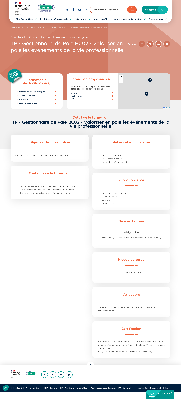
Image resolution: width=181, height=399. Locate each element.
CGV (61, 395)
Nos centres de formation (127, 19)
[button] (146, 100)
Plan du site (69, 395)
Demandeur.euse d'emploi (32, 98)
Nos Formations (25, 19)
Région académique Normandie (103, 395)
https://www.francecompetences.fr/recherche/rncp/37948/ (124, 358)
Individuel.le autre (28, 110)
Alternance (81, 19)
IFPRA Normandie (125, 395)
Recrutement (156, 19)
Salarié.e (23, 106)
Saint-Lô (74, 105)
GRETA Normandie (51, 395)
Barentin (74, 100)
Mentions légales (82, 395)
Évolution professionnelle (54, 19)
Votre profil (100, 19)
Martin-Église (77, 102)
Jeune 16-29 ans (27, 102)
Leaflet (166, 114)
